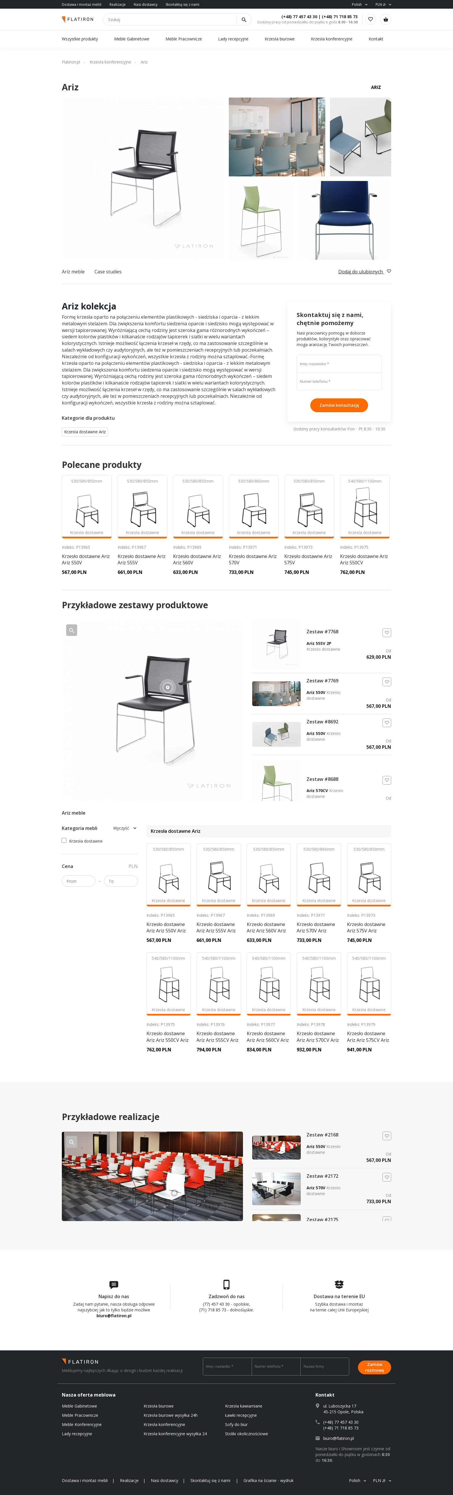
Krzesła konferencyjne (331, 39)
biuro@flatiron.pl (113, 1315)
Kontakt (376, 39)
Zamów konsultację (339, 405)
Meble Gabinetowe (131, 39)
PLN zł (380, 4)
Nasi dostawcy (145, 4)
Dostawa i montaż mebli (81, 4)
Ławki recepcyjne (241, 1415)
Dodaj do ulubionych (364, 271)
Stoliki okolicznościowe (246, 1433)
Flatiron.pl (71, 62)
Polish (357, 4)
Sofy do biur (236, 1424)
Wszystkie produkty (80, 39)
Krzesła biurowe (280, 39)
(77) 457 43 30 (216, 1304)
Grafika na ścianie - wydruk (269, 1480)
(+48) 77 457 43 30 (295, 16)
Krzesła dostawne (82, 841)
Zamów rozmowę (374, 1366)
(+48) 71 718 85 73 (336, 16)
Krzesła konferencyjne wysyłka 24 (175, 1433)
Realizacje (117, 4)
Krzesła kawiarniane (243, 1406)
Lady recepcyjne (234, 39)
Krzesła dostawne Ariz (85, 431)
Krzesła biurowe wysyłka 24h (171, 1415)
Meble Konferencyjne (82, 1424)
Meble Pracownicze (184, 39)
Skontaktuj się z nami (182, 4)
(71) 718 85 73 (212, 1310)
